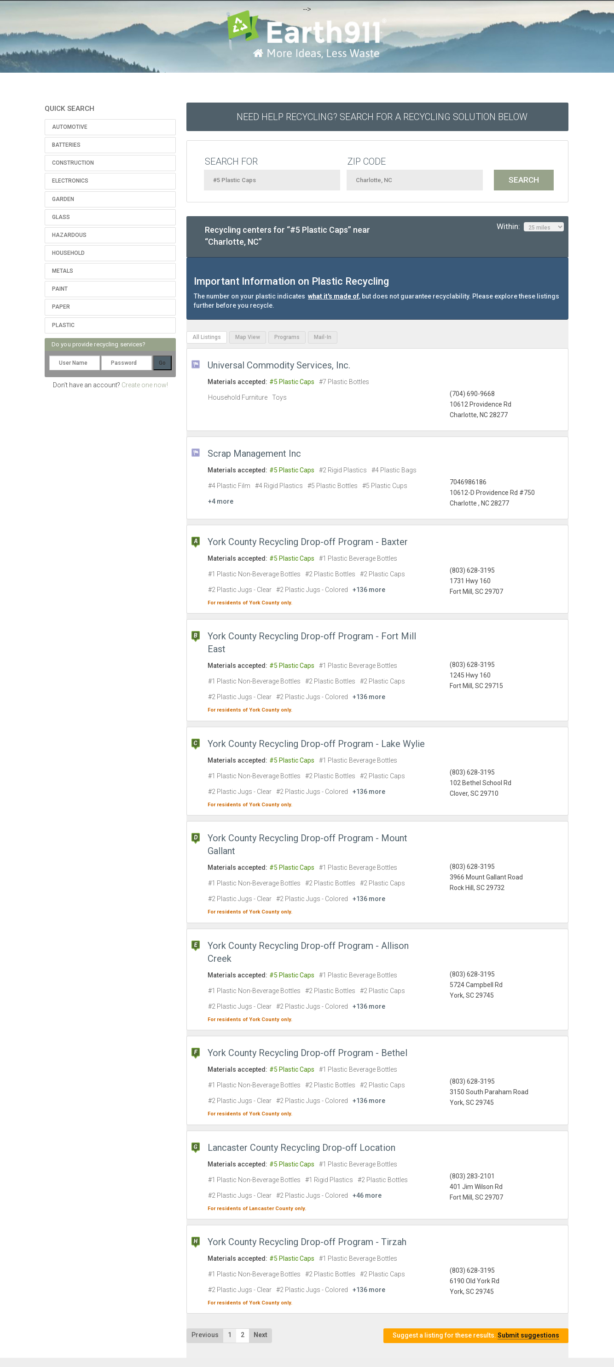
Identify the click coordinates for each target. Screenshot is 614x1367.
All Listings (206, 337)
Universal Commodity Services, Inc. (279, 365)
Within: (530, 227)
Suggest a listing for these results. (476, 1335)
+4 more (220, 501)
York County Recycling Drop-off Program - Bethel (307, 1052)
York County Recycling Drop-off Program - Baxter (308, 541)
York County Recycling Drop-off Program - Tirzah (307, 1241)
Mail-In (322, 337)
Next (260, 1334)
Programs (287, 337)
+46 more (367, 1195)
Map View (247, 337)
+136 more (369, 589)
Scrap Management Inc (254, 453)
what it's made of (333, 296)
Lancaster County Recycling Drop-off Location (301, 1147)
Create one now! (145, 385)
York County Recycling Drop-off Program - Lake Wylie (316, 743)
